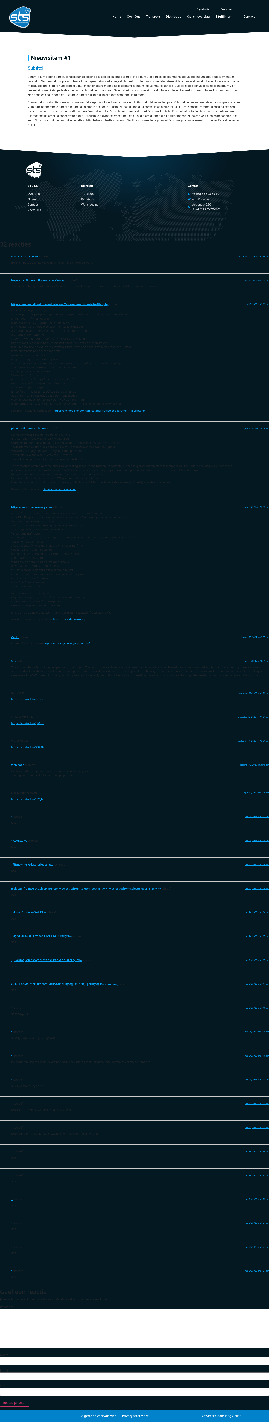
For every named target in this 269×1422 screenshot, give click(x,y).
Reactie (6, 1306)
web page (17, 765)
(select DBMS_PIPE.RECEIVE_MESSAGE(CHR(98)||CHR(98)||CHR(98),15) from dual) (64, 984)
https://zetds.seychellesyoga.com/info (67, 643)
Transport (153, 16)
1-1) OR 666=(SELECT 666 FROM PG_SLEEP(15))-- (41, 936)
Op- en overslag (198, 16)
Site (2, 1385)
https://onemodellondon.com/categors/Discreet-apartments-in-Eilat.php (59, 304)
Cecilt (15, 637)
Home (116, 16)
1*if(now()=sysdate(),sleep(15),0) (32, 864)
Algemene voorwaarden (98, 1416)
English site (202, 9)
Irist (14, 661)
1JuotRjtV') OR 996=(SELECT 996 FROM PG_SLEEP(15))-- (46, 960)
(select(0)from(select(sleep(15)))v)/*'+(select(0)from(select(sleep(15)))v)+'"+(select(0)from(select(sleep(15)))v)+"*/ (86, 888)
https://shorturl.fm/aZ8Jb (27, 799)
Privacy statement (135, 1416)
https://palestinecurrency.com (31, 507)
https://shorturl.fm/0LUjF (27, 699)
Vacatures (227, 9)
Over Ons (133, 16)
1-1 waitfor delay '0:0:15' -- (28, 912)
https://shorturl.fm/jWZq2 (27, 723)
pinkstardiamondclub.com (28, 428)
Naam (4, 1355)
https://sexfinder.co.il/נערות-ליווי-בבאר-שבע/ (39, 280)
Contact (249, 16)
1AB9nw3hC (19, 840)
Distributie (173, 16)
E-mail (4, 1370)
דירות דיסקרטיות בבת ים (24, 256)
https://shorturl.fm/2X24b (27, 747)
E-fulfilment (223, 16)
